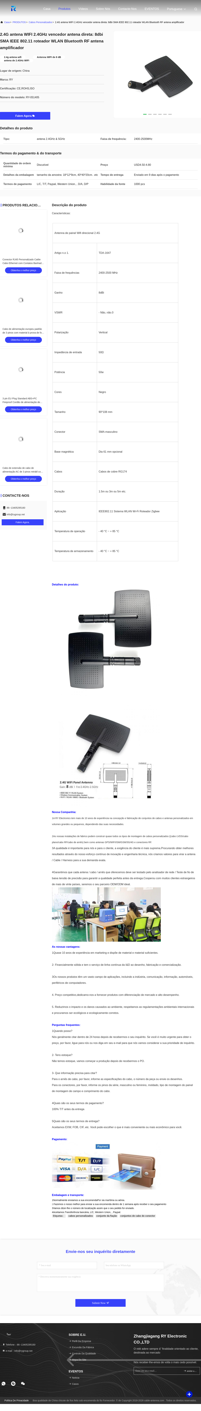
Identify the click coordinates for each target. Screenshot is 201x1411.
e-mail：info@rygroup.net (17, 1351)
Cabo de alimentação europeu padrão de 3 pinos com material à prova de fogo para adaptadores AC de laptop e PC (23, 333)
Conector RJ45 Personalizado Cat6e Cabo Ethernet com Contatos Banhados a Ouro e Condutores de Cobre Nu (23, 263)
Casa (46, 9)
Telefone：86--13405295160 (18, 1344)
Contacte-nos (127, 9)
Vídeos (83, 9)
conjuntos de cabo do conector (137, 1216)
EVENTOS (152, 9)
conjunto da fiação (106, 1216)
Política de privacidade (17, 1400)
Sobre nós (103, 9)
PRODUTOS (19, 22)
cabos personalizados (40, 22)
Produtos (64, 9)
